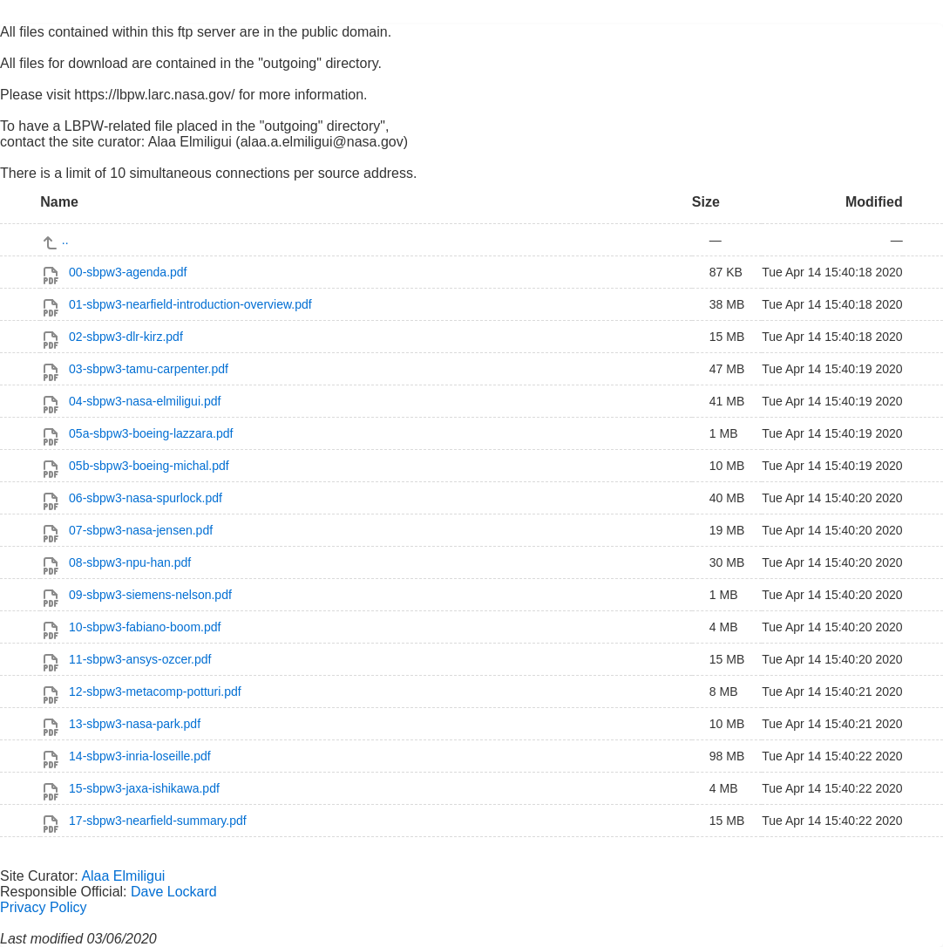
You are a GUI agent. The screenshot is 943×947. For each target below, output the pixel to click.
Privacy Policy (43, 907)
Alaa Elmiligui (123, 876)
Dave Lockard (174, 891)
